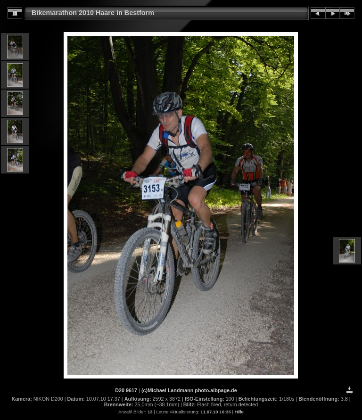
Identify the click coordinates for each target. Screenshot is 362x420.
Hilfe (239, 411)
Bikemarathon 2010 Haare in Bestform (93, 12)
